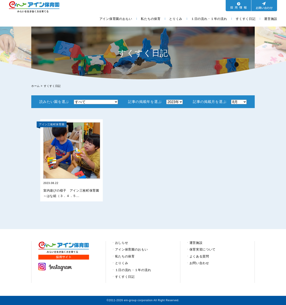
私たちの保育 (150, 19)
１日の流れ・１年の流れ (209, 19)
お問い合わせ (199, 263)
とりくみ (175, 19)
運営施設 (270, 19)
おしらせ (121, 242)
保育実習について (202, 249)
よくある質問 (199, 256)
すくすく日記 (245, 19)
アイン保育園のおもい (115, 19)
